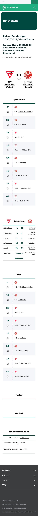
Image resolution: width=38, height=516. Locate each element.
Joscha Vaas (22, 124)
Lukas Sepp (22, 163)
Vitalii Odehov (7, 253)
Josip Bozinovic (8, 243)
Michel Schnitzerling (25, 112)
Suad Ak (17, 137)
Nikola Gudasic (19, 201)
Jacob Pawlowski (25, 57)
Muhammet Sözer (20, 150)
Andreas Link (23, 449)
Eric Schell (22, 442)
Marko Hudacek (23, 175)
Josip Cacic (7, 238)
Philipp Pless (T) (8, 228)
